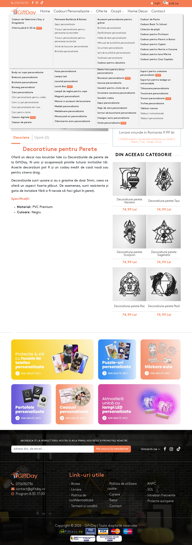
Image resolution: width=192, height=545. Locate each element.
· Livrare (75, 487)
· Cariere (113, 492)
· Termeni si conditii (83, 503)
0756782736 (21, 3)
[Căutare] (177, 20)
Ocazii (117, 11)
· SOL (149, 487)
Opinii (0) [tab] (41, 137)
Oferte (101, 11)
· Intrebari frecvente (160, 493)
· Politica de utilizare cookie (122, 484)
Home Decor (138, 11)
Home (45, 11)
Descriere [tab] (21, 138)
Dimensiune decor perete (132, 69)
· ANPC (150, 481)
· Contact (114, 503)
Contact (158, 11)
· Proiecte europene (159, 499)
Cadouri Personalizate (73, 11)
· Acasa (74, 481)
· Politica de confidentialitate (81, 496)
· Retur (112, 498)
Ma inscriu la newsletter (118, 446)
